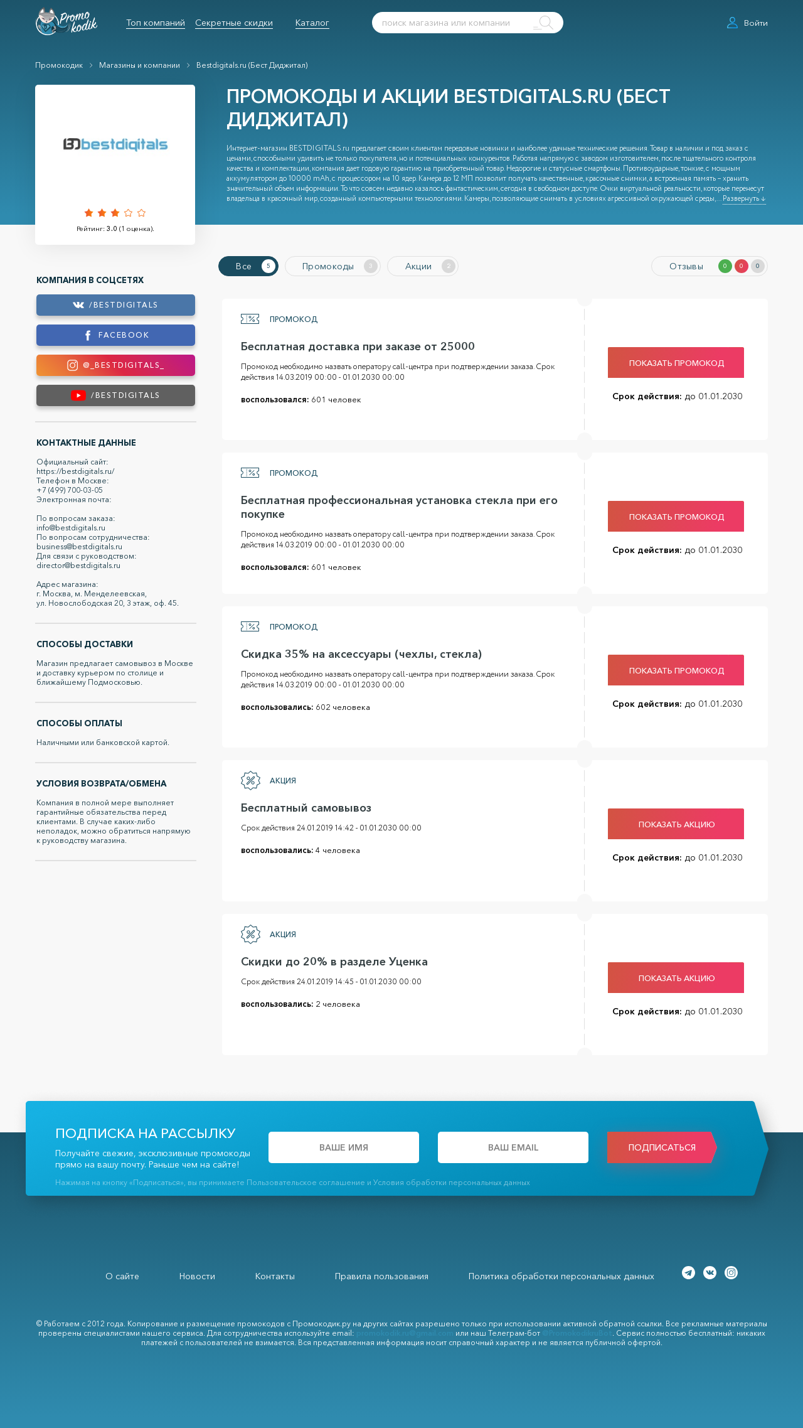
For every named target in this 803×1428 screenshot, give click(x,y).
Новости (197, 1274)
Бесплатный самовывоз (302, 806)
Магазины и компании (139, 65)
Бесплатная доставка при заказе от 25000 (354, 345)
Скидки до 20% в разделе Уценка (330, 960)
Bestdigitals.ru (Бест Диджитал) (251, 65)
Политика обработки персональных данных (561, 1274)
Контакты (275, 1274)
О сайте (122, 1274)
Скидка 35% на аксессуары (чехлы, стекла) (357, 652)
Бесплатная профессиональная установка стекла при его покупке (395, 505)
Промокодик (59, 65)
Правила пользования (381, 1274)
